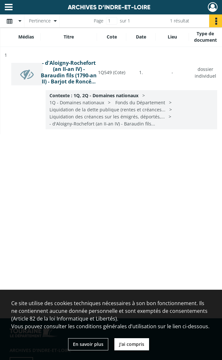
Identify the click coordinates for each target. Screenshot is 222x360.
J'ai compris (131, 344)
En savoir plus (88, 344)
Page (98, 21)
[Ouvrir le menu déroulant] (9, 8)
